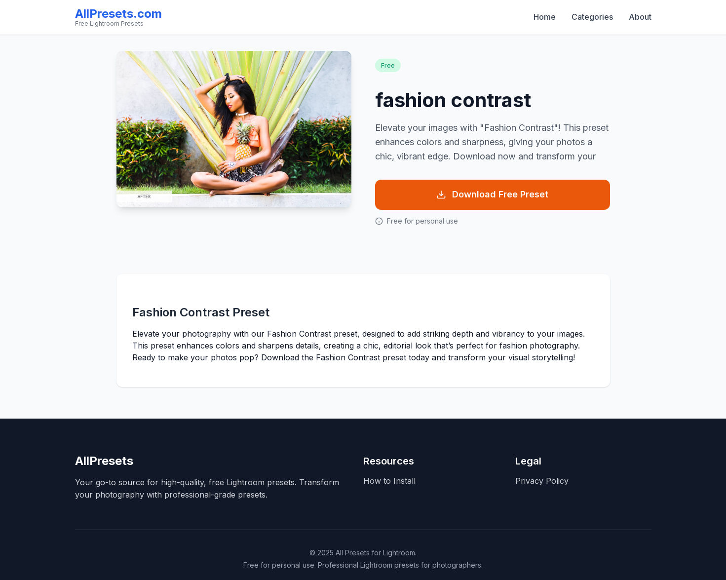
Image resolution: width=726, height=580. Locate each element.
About (640, 17)
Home (545, 17)
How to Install (389, 481)
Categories (592, 17)
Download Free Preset (492, 194)
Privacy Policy (542, 481)
